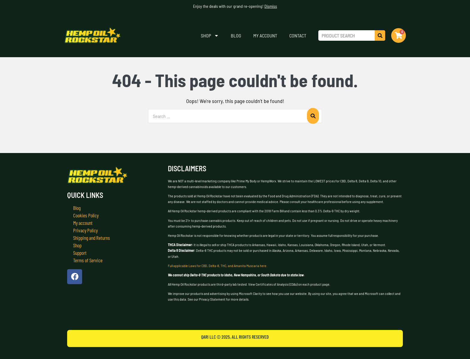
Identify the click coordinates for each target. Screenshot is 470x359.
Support (80, 253)
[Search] (380, 35)
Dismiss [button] (270, 6)
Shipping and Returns (93, 238)
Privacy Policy (86, 230)
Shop (210, 35)
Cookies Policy (86, 215)
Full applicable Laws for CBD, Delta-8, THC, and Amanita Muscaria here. (217, 265)
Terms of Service (88, 260)
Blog (236, 35)
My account (265, 35)
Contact (297, 35)
